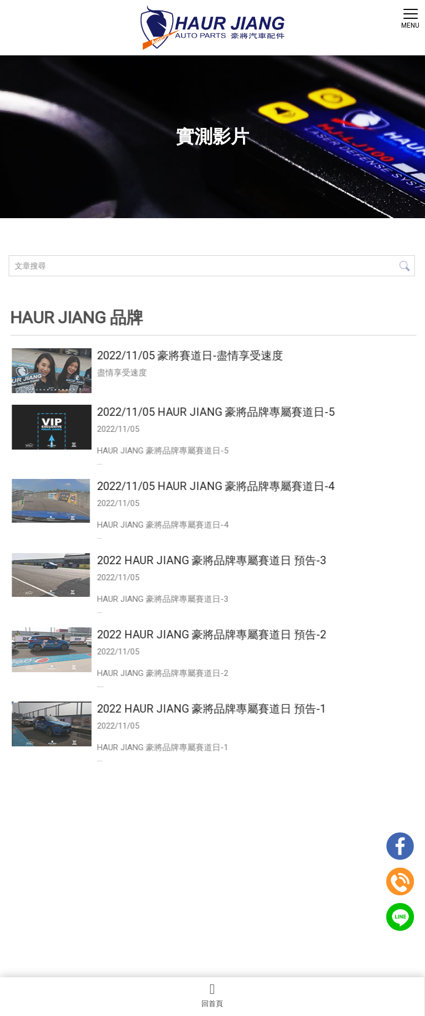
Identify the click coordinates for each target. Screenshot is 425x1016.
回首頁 (212, 995)
